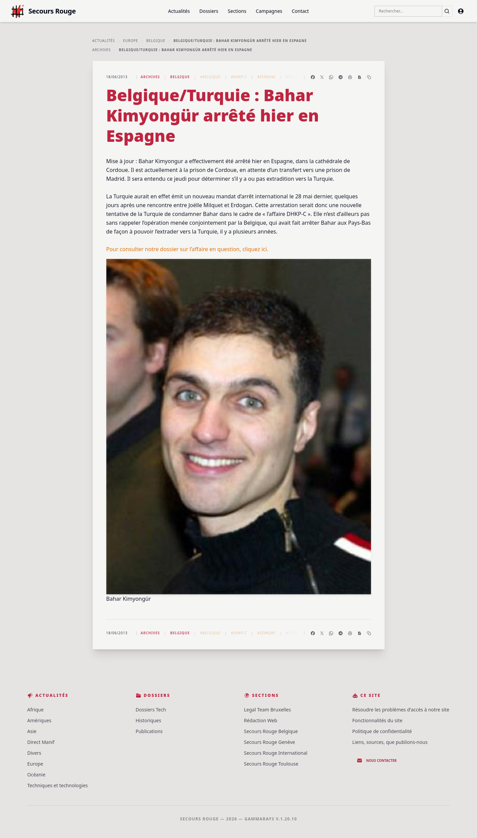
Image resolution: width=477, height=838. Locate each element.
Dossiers (208, 11)
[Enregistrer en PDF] (359, 77)
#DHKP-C (239, 76)
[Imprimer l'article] (350, 77)
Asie (32, 731)
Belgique (155, 40)
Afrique (35, 709)
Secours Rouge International (275, 753)
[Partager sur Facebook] (313, 77)
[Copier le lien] (369, 77)
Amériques (39, 720)
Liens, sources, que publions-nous (390, 742)
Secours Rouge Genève (269, 742)
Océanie (36, 774)
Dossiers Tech (151, 709)
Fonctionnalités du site (377, 720)
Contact (300, 11)
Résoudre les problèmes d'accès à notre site (401, 709)
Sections (237, 11)
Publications (149, 731)
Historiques (148, 720)
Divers (34, 753)
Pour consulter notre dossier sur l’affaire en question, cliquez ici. (187, 249)
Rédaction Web (260, 720)
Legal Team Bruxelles (267, 709)
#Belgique (210, 76)
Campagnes (269, 11)
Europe (130, 40)
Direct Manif (41, 742)
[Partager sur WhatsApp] (331, 77)
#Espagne (266, 76)
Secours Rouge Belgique (271, 731)
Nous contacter (377, 760)
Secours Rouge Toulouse (271, 763)
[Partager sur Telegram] (341, 77)
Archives (101, 49)
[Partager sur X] (322, 77)
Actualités (179, 11)
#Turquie (295, 76)
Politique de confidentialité (382, 731)
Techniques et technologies (57, 785)
